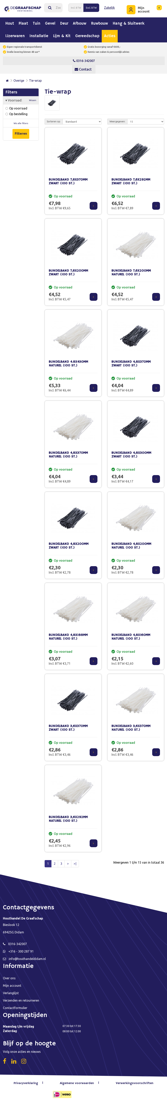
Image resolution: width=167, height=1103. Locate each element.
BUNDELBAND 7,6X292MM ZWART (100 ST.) (130, 181)
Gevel (50, 23)
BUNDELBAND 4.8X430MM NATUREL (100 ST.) (68, 363)
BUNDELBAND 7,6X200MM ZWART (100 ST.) (68, 272)
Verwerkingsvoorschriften (134, 1083)
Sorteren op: (54, 121)
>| (75, 863)
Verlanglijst (11, 993)
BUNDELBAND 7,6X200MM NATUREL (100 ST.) (131, 272)
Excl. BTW (91, 7)
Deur (64, 23)
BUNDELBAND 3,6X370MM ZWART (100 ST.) (68, 728)
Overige (18, 80)
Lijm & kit (62, 36)
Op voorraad (16, 108)
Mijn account (12, 985)
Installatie (38, 36)
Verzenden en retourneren (21, 1000)
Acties (109, 36)
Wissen (32, 100)
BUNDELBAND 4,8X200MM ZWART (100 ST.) (68, 546)
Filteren (21, 133)
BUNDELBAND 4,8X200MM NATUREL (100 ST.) (131, 546)
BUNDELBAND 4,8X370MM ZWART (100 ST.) (131, 363)
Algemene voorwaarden (77, 1083)
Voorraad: (20, 100)
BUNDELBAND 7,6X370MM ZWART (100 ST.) (68, 181)
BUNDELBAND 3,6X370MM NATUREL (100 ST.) (130, 728)
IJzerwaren (15, 36)
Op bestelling (16, 113)
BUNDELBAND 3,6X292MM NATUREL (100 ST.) (68, 819)
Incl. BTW (76, 7)
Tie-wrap (35, 80)
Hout (9, 23)
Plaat (23, 23)
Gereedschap (87, 36)
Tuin (36, 23)
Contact (83, 69)
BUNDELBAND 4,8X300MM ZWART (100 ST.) (131, 454)
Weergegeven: (117, 121)
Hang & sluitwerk (128, 23)
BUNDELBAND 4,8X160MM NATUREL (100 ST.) (130, 637)
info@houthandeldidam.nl (27, 958)
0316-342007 (84, 60)
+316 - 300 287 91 (21, 951)
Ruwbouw (99, 23)
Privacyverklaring (26, 1083)
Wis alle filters (21, 123)
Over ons (9, 978)
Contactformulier (15, 1007)
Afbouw (79, 23)
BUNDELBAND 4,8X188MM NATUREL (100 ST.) (68, 637)
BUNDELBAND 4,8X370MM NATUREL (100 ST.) (68, 454)
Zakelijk (109, 7)
